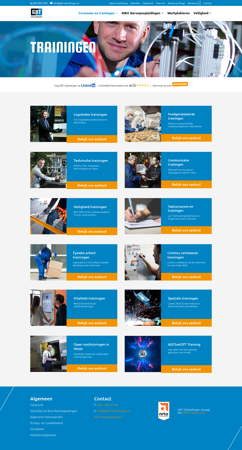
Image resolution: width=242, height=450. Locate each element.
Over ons (160, 3)
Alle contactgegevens (108, 417)
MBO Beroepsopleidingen (141, 13)
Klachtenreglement (43, 435)
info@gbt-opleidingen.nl (113, 411)
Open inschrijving (118, 3)
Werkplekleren (178, 13)
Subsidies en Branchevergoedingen (53, 411)
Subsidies (135, 3)
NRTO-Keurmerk (194, 412)
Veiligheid (200, 13)
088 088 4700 (40, 3)
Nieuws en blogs (176, 3)
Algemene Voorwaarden (46, 417)
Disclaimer (37, 429)
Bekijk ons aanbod (92, 139)
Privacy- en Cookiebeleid (46, 423)
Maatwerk (148, 3)
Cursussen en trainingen (96, 13)
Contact (207, 3)
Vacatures (194, 3)
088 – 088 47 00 (107, 405)
